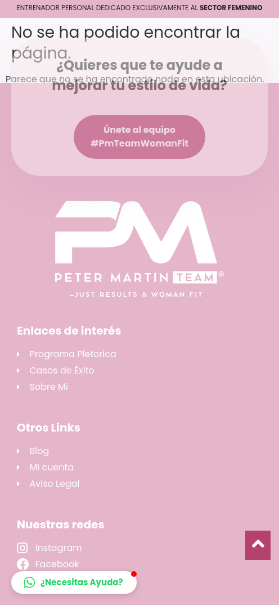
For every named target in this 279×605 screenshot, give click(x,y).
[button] (74, 582)
